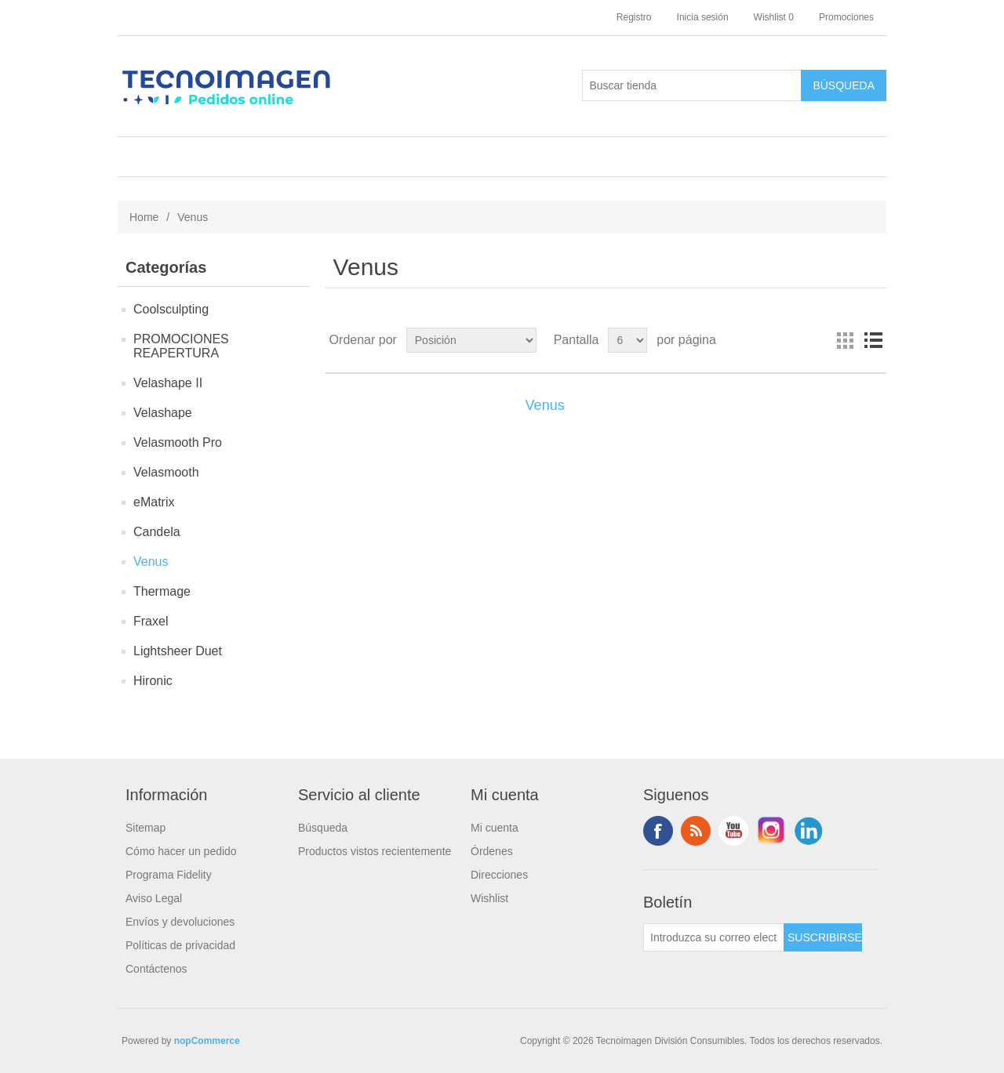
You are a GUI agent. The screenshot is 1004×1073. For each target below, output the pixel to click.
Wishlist (489, 898)
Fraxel (150, 621)
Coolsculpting (171, 309)
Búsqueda (322, 827)
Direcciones (499, 874)
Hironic (153, 680)
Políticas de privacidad (180, 945)
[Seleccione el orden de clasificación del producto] (471, 340)
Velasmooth (166, 472)
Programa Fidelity (169, 874)
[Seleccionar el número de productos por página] (627, 340)
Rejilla (844, 340)
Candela (156, 531)
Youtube (733, 831)
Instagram (771, 831)
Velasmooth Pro (177, 442)
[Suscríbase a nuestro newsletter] (713, 937)
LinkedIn (809, 831)
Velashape (162, 412)
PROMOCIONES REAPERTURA (181, 346)
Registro (634, 17)
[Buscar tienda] (692, 85)
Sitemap (146, 827)
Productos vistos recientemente (374, 851)
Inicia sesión (703, 17)
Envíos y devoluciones (180, 921)
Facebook (658, 831)
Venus (150, 561)
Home (143, 217)
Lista (873, 340)
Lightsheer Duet (177, 651)
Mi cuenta (494, 827)
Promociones (846, 17)
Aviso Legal (154, 898)
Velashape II (167, 383)
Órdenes (492, 851)
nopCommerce (207, 1040)
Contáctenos (156, 968)
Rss (696, 831)
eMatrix (153, 502)
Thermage (162, 591)
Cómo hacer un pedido (181, 851)
